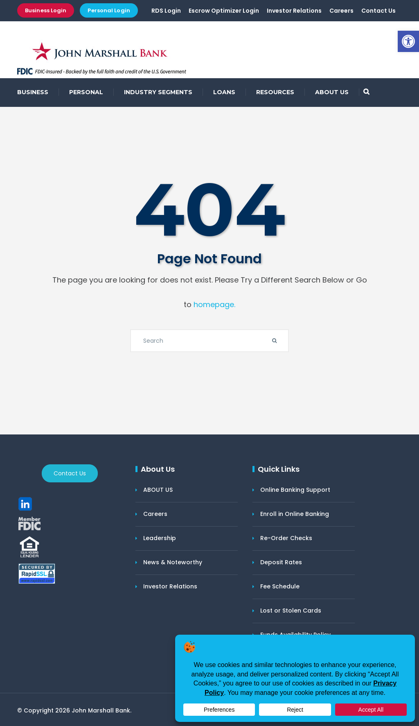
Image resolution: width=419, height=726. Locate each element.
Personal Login (109, 10)
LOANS (224, 92)
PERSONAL (86, 92)
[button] (408, 41)
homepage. (214, 304)
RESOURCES (275, 92)
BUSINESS (32, 92)
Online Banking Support (295, 490)
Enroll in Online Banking (294, 514)
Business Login (45, 10)
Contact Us (378, 11)
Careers (341, 11)
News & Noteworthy (172, 562)
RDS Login (166, 11)
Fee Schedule (280, 586)
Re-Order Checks (286, 538)
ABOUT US (332, 92)
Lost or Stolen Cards (290, 610)
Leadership (159, 538)
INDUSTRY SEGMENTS (158, 92)
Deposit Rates (281, 562)
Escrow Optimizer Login (224, 11)
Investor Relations (294, 11)
